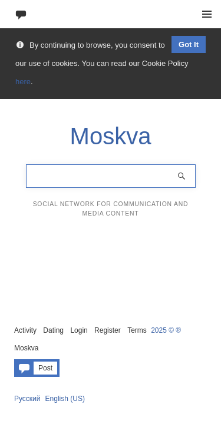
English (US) (65, 399)
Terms (137, 330)
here (23, 81)
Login (78, 330)
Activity (25, 330)
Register (107, 330)
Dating (53, 330)
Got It (189, 44)
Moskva (26, 348)
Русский (27, 399)
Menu (207, 14)
